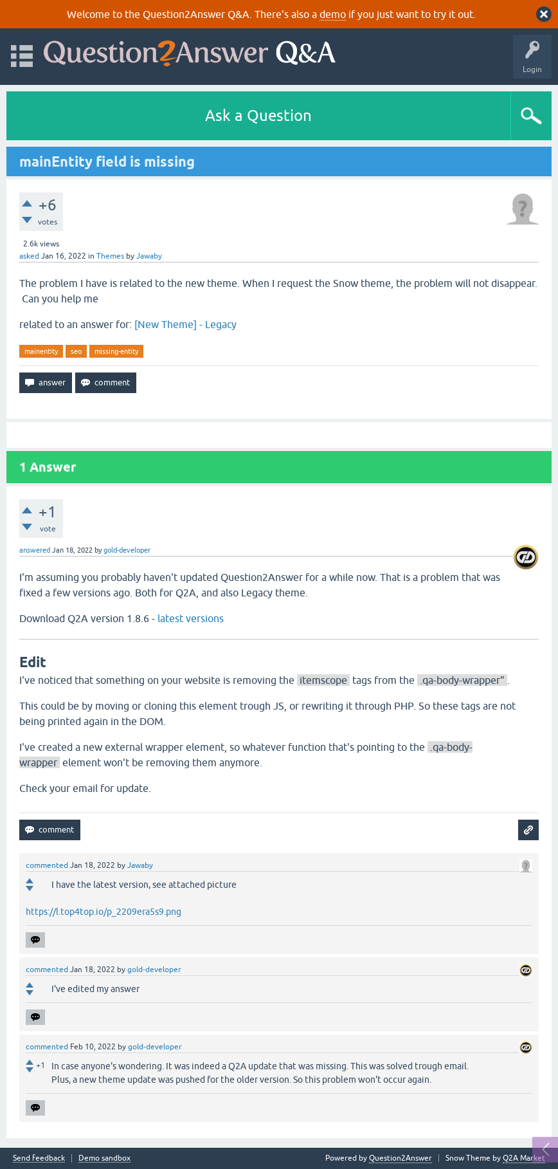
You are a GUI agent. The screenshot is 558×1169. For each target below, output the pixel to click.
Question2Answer (400, 1158)
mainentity (41, 351)
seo (76, 351)
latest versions (192, 618)
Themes (110, 256)
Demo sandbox (104, 1158)
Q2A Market (524, 1158)
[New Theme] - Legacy (185, 324)
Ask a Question (258, 115)
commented (47, 865)
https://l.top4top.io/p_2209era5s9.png (103, 912)
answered (34, 550)
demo (333, 14)
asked (29, 256)
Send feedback (39, 1158)
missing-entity (116, 351)
